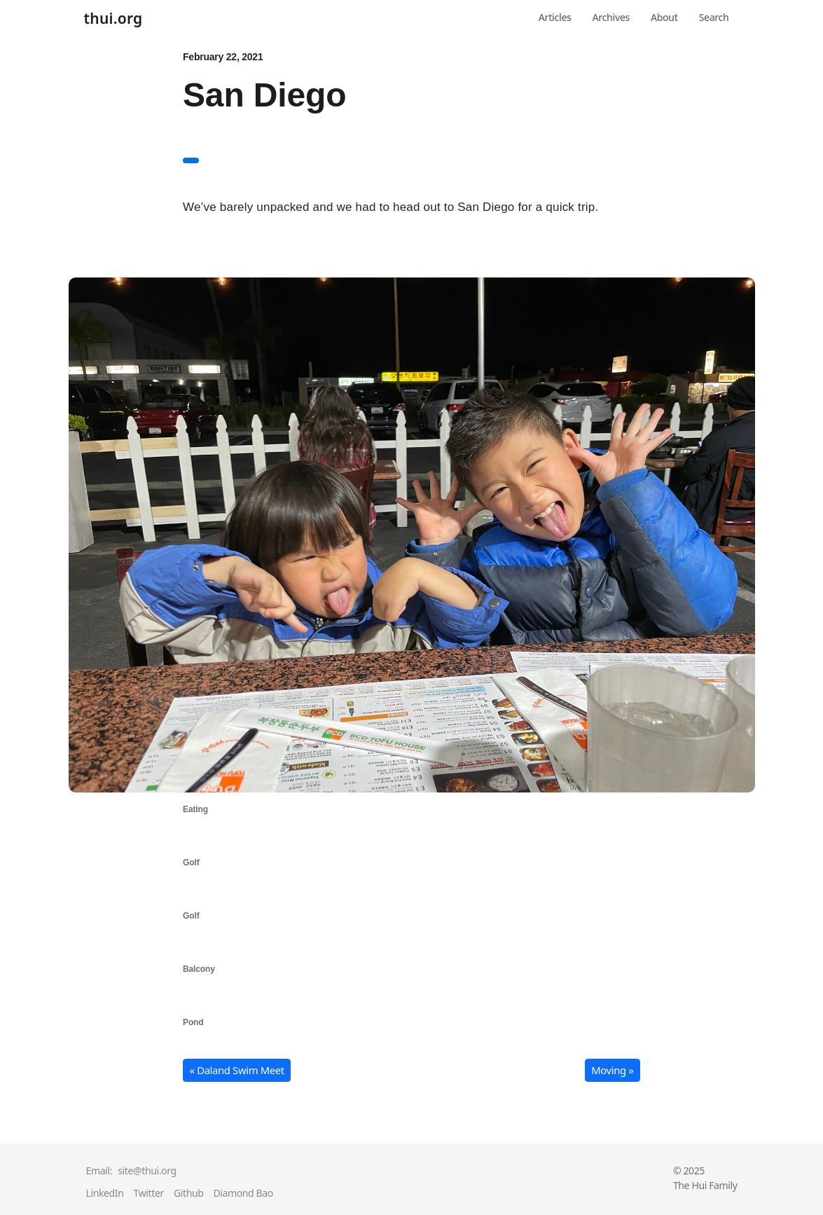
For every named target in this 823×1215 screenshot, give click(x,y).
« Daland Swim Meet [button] (237, 1070)
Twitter (149, 1193)
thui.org (113, 19)
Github (189, 1193)
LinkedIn (105, 1193)
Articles (555, 17)
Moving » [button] (612, 1070)
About (664, 17)
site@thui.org (147, 1170)
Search (714, 17)
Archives (611, 17)
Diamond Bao (242, 1193)
